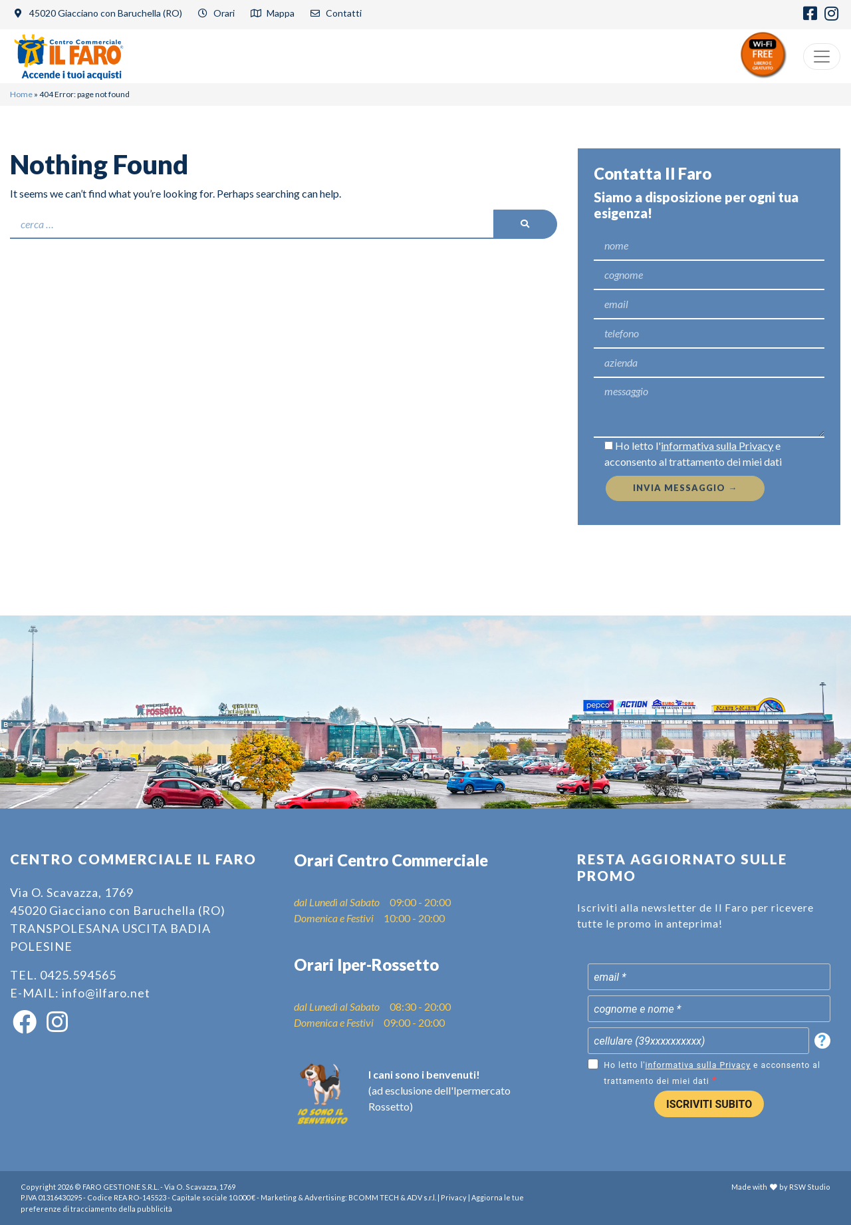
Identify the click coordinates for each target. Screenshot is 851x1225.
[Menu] (821, 56)
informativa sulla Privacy (717, 445)
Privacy (454, 1197)
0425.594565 (78, 974)
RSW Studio (809, 1186)
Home (21, 94)
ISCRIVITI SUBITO (709, 1104)
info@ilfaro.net (106, 992)
